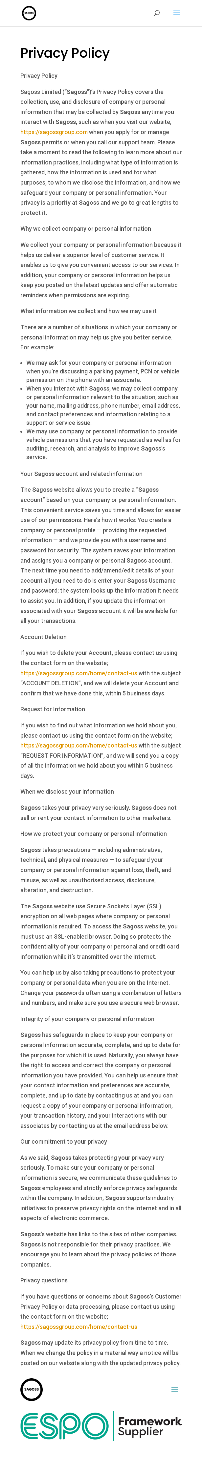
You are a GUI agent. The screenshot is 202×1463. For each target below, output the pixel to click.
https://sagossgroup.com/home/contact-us (78, 673)
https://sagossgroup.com (54, 132)
